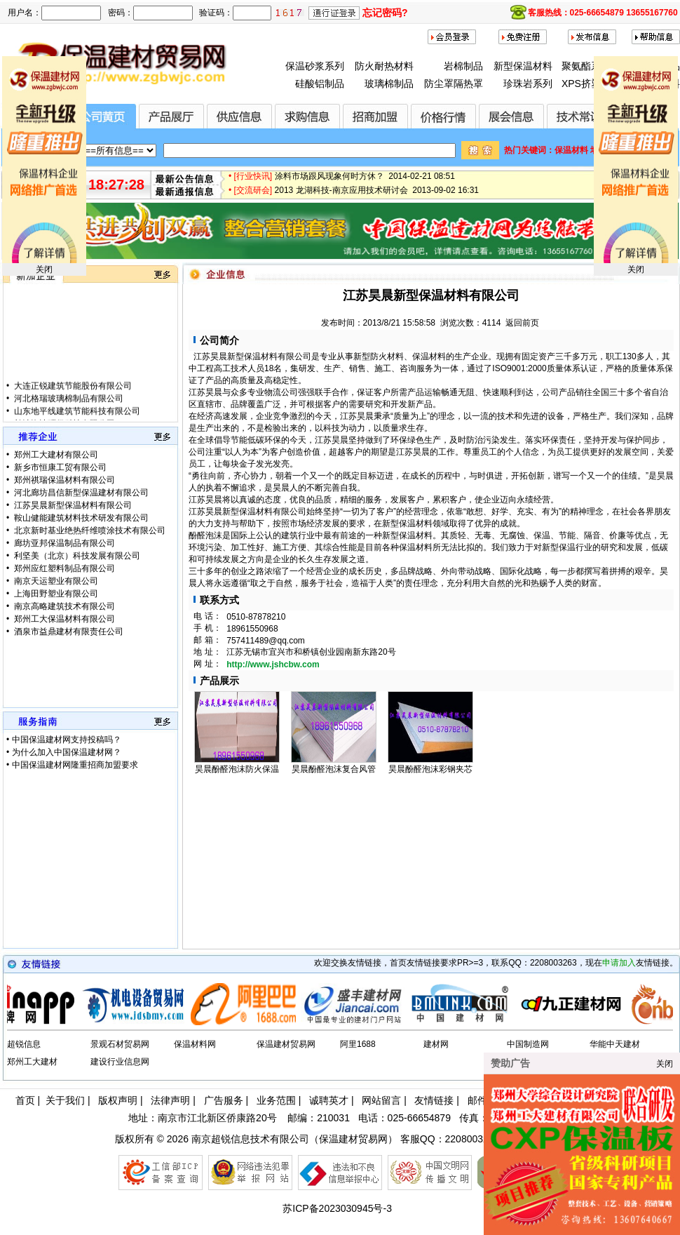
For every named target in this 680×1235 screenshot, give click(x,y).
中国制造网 (528, 1044)
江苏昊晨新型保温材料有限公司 (72, 505)
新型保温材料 (523, 66)
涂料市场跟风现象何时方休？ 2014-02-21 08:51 (365, 183)
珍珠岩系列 (527, 83)
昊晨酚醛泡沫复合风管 (334, 769)
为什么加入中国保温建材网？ (66, 752)
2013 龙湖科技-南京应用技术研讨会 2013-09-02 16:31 (377, 197)
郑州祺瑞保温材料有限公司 (63, 480)
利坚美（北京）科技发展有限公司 (76, 556)
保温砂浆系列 (314, 66)
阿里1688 (358, 1044)
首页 (25, 1100)
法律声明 (170, 1100)
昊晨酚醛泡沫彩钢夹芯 (430, 769)
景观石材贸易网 (119, 1044)
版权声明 (117, 1100)
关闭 (44, 269)
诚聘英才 (328, 1100)
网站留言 (381, 1100)
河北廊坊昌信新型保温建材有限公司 (80, 493)
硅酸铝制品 (319, 83)
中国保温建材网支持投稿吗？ (66, 740)
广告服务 (223, 1100)
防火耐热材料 (384, 66)
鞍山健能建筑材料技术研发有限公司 (80, 518)
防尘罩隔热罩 (453, 83)
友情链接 (434, 1100)
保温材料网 (195, 1044)
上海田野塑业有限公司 (55, 594)
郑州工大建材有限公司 (55, 455)
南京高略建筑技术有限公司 (63, 606)
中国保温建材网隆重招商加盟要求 (75, 765)
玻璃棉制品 (389, 83)
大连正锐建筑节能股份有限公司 (72, 405)
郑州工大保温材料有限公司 (63, 619)
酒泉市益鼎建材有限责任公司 (67, 631)
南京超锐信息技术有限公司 (250, 1138)
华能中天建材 (615, 1044)
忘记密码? (385, 12)
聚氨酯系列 (586, 66)
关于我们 (65, 1100)
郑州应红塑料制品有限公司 (63, 568)
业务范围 (276, 1100)
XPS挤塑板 (586, 83)
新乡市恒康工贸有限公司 (59, 467)
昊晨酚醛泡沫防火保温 (237, 769)
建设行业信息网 (119, 1062)
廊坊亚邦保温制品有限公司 (63, 543)
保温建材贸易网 (286, 1044)
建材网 (436, 1044)
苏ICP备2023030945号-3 (337, 1208)
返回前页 (522, 323)
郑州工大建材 (32, 1062)
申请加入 (619, 963)
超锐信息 (24, 1044)
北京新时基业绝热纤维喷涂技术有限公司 (88, 530)
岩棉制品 (463, 66)
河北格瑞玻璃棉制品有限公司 (67, 417)
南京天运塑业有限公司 (55, 581)
